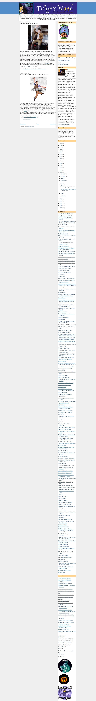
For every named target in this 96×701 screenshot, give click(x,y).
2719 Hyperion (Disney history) (65, 557)
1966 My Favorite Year (63, 561)
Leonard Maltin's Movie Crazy (64, 644)
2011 (61, 198)
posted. (25, 111)
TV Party (60, 652)
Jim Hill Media (61, 656)
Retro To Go (60, 648)
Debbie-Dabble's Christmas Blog (65, 471)
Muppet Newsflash (62, 361)
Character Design (62, 509)
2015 (61, 165)
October (63, 178)
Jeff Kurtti (25, 119)
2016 (61, 163)
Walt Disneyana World (63, 233)
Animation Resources (63, 544)
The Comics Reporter (63, 259)
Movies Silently (61, 370)
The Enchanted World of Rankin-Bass (66, 257)
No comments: (33, 117)
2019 (61, 156)
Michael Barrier (61, 654)
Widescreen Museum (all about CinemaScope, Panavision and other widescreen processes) (66, 611)
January (63, 195)
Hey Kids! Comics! (62, 419)
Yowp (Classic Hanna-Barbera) (65, 215)
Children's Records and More (64, 504)
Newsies (28, 68)
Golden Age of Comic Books (64, 429)
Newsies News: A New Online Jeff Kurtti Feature (34, 74)
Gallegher (25, 68)
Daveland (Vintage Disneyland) (65, 473)
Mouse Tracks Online (62, 375)
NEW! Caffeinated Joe (63, 352)
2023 (61, 147)
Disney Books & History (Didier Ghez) (66, 458)
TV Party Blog (61, 274)
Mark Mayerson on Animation (64, 385)
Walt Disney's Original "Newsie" (29, 23)
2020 (61, 154)
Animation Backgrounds (63, 546)
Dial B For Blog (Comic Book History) (66, 465)
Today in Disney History (63, 246)
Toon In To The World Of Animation (66, 615)
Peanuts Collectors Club (63, 629)
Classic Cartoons (62, 498)
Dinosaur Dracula (62, 463)
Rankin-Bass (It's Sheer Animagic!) (65, 650)
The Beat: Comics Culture (64, 270)
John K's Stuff (61, 405)
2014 (61, 167)
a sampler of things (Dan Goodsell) (66, 213)
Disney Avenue (61, 572)
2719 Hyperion (61, 559)
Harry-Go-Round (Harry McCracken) (66, 638)
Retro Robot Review (62, 311)
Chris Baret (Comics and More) (65, 502)
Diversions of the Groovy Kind (64, 570)
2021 (61, 152)
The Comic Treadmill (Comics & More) (66, 261)
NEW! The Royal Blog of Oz (64, 332)
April (62, 193)
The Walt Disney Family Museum (65, 597)
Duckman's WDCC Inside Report (65, 620)
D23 (59, 593)
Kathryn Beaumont (62, 634)
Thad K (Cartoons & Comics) (64, 272)
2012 (61, 172)
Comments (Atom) (30, 126)
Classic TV (60, 494)
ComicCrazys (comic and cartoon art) (66, 487)
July (62, 183)
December (63, 174)
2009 (61, 203)
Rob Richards (61, 636)
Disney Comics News (63, 456)
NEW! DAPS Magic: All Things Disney (66, 350)
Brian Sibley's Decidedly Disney (65, 519)
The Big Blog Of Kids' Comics (64, 268)
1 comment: (32, 66)
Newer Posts (23, 124)
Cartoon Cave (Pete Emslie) (64, 515)
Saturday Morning (62, 297)
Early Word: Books (62, 445)
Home (38, 124)
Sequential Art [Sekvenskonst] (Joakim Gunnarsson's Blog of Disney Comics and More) (67, 285)
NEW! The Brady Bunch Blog (64, 578)
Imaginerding (61, 414)
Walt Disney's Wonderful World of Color (38, 68)
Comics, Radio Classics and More (65, 485)
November (63, 176)
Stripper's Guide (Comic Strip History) (66, 278)
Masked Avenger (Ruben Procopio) (66, 383)
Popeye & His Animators (63, 317)
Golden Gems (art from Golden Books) (66, 427)
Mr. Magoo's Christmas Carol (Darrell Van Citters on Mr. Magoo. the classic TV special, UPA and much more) (67, 365)
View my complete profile (63, 124)
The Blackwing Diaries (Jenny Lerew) (66, 266)
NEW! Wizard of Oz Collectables (65, 589)
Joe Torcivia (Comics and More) (65, 410)
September (63, 180)
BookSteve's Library (62, 524)
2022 (61, 149)
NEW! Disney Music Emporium (65, 583)
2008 (61, 205)
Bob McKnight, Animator (63, 526)
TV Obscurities (61, 276)
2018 (61, 158)
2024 (61, 145)
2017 (61, 161)
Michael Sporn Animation (63, 377)
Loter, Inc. (60, 599)
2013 (61, 170)
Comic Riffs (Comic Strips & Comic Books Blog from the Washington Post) (66, 491)
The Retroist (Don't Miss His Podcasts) (66, 251)
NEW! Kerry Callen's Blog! (64, 348)
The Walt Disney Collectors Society (66, 595)
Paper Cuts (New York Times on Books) (67, 324)
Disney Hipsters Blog (62, 450)
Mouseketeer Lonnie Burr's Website (66, 591)
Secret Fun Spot (61, 292)
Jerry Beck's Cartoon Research (65, 412)
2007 (61, 207)
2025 (61, 143)
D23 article (47, 63)
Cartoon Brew (61, 517)
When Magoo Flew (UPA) (63, 601)
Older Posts (53, 124)
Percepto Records (62, 646)
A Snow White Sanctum (63, 555)
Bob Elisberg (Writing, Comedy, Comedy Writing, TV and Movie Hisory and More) (65, 530)
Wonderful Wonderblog (63, 224)
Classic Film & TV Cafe (63, 496)
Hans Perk (60, 421)
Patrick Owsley (61, 319)
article (24, 53)
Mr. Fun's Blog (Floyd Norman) (65, 368)
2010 (61, 201)
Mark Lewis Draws (62, 387)
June (62, 185)
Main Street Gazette (62, 392)
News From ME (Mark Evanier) (65, 330)
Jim (67, 69)
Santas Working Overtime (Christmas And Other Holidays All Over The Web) (66, 301)
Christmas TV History (63, 500)
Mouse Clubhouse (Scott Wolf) (65, 642)
